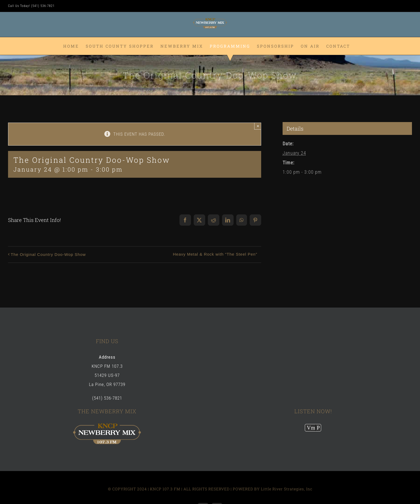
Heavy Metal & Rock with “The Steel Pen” (215, 254)
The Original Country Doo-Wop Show (48, 254)
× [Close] (258, 126)
